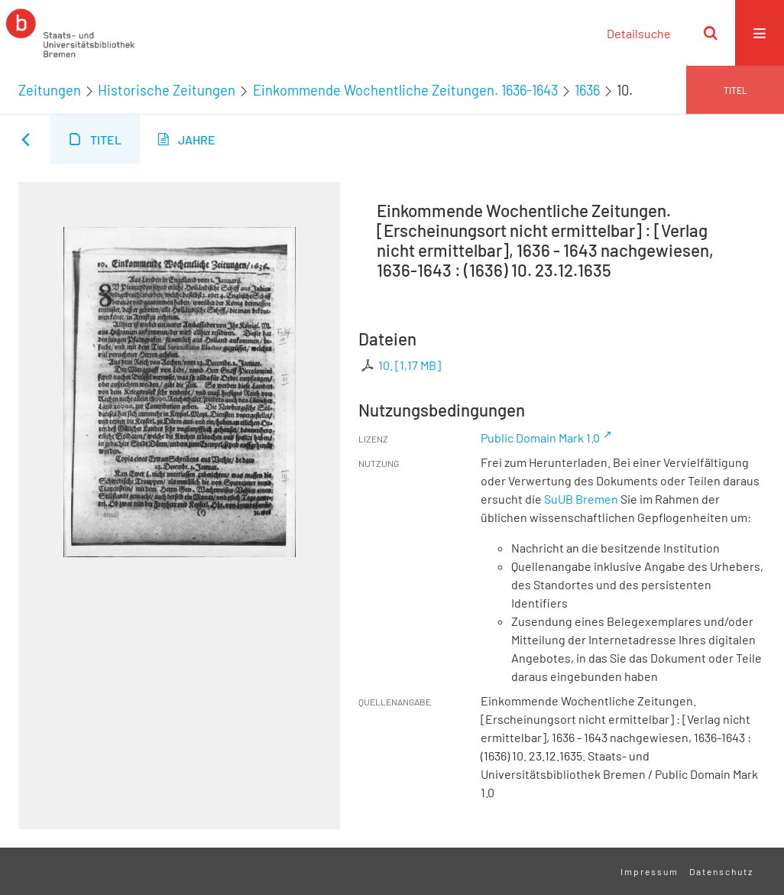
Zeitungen (49, 90)
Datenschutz (721, 871)
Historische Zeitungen (166, 90)
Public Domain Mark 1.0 (540, 437)
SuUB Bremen (581, 498)
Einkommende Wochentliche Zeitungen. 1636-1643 (405, 90)
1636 (587, 90)
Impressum (649, 871)
